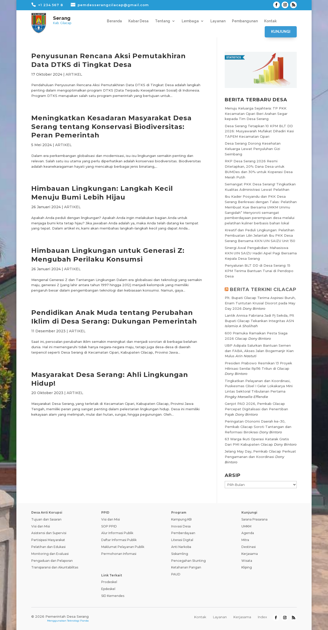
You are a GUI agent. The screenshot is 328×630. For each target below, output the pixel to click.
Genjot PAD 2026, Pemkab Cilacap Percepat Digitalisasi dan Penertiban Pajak (256, 409)
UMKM (246, 526)
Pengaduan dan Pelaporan (52, 561)
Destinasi (248, 547)
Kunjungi (280, 31)
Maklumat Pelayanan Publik (122, 547)
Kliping (246, 567)
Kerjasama (249, 554)
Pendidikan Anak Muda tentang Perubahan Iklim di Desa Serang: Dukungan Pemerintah (114, 316)
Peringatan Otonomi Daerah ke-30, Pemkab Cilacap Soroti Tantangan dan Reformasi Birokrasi (258, 426)
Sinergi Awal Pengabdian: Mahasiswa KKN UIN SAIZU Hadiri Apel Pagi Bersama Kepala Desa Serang (261, 253)
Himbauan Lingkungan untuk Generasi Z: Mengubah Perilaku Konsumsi (107, 254)
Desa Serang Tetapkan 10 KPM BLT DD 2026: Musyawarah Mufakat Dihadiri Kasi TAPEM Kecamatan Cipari (259, 131)
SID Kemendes (112, 596)
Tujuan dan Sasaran (46, 519)
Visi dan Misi (40, 526)
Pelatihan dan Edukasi (48, 547)
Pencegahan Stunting (188, 561)
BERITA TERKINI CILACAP (263, 289)
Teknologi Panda (78, 620)
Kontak (270, 21)
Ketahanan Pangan (186, 567)
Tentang (162, 21)
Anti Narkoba (181, 547)
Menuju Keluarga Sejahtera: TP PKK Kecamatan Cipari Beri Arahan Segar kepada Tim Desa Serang (256, 113)
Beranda (114, 21)
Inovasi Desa (181, 526)
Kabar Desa (138, 21)
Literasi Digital (182, 540)
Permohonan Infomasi (118, 554)
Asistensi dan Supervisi (48, 533)
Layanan (217, 21)
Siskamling (179, 554)
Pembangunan (245, 21)
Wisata (246, 561)
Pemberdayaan (183, 533)
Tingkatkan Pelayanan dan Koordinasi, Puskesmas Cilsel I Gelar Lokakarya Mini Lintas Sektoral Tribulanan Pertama (259, 386)
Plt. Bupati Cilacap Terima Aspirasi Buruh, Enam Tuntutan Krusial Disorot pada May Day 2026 (260, 303)
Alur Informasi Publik (117, 533)
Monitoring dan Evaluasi (50, 554)
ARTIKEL (74, 74)
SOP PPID (109, 526)
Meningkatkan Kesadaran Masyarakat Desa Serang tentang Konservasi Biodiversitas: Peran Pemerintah (111, 126)
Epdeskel (108, 589)
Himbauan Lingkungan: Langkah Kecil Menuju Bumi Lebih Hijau (102, 192)
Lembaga (190, 21)
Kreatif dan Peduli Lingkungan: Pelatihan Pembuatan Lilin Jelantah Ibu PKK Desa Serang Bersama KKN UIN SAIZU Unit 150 (260, 235)
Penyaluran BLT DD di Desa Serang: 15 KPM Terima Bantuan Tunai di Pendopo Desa (259, 270)
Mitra (245, 540)
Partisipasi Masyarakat (48, 540)
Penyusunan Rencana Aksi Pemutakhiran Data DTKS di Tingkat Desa (108, 60)
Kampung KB (181, 519)
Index (262, 617)
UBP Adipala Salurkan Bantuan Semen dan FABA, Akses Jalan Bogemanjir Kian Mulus (259, 350)
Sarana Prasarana (254, 519)
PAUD (175, 574)
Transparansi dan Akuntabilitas (54, 567)
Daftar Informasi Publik (119, 540)
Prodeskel (109, 582)
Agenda (247, 533)
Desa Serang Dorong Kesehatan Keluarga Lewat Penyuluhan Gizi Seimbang (253, 148)
